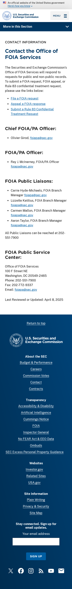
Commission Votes (36, 376)
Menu (60, 15)
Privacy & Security (36, 506)
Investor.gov (34, 469)
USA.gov (34, 482)
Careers (36, 369)
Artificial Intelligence (36, 412)
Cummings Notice (36, 419)
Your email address (36, 534)
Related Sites (36, 476)
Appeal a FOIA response (28, 104)
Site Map (36, 513)
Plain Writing (36, 500)
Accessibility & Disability (36, 406)
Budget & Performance (36, 362)
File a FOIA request (24, 98)
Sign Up (36, 556)
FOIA (36, 426)
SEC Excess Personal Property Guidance (35, 452)
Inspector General (36, 432)
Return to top (36, 323)
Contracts (36, 389)
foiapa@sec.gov (41, 138)
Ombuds (36, 445)
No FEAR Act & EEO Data (36, 439)
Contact (36, 382)
